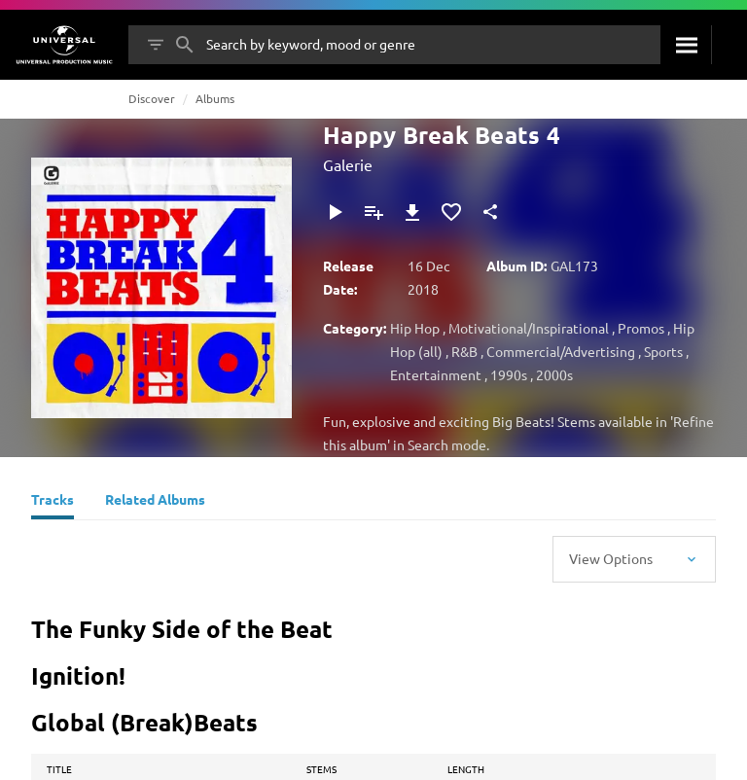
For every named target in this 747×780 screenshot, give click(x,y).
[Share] (490, 212)
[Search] (685, 45)
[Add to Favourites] (451, 212)
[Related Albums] (155, 501)
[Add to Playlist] (373, 212)
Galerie (348, 164)
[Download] (412, 212)
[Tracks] (52, 501)
